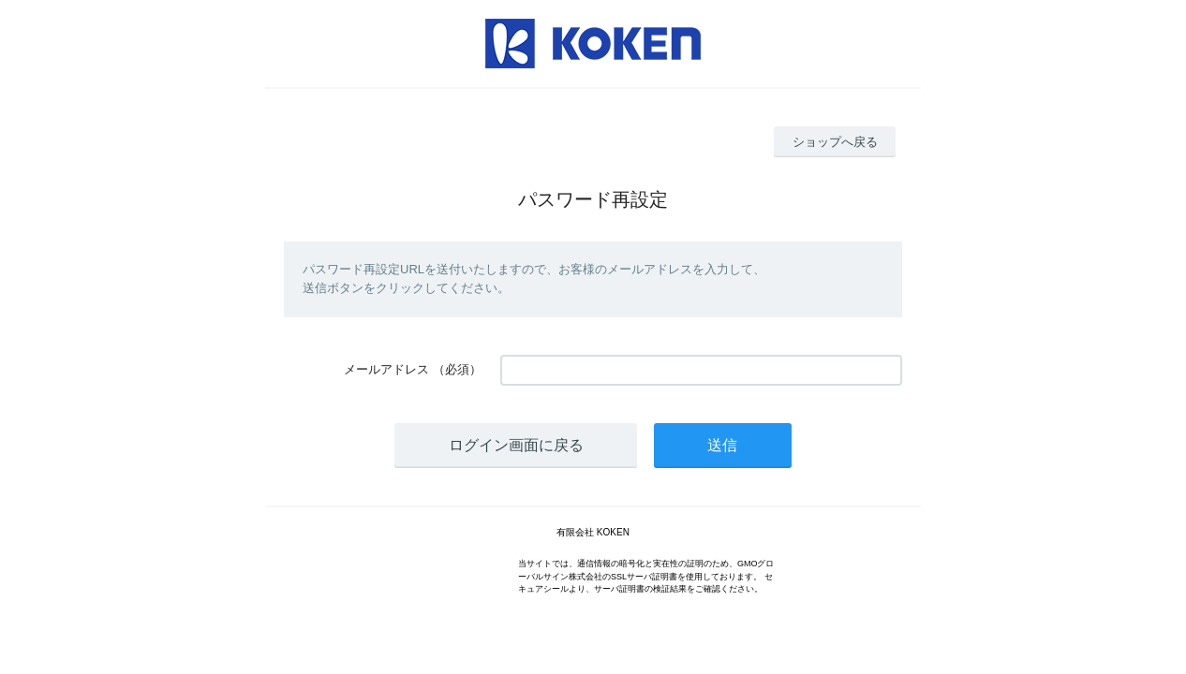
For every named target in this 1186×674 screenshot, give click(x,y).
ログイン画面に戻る (516, 445)
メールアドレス (386, 369)
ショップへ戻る (835, 142)
